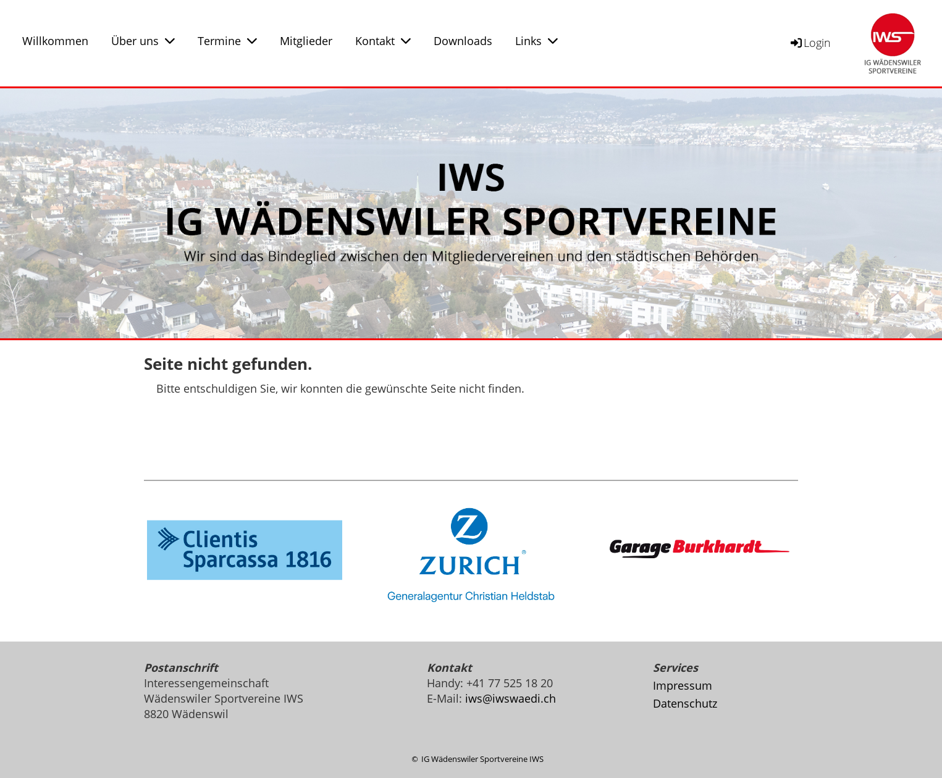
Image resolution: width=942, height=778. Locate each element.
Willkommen (55, 40)
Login (810, 42)
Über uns (143, 40)
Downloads (463, 40)
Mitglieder (306, 40)
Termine (227, 40)
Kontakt (383, 40)
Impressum (682, 685)
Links (536, 40)
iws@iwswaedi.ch (510, 698)
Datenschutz (685, 703)
